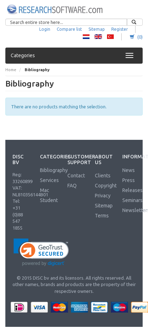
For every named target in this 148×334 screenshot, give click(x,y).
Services (49, 180)
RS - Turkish (110, 36)
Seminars (132, 200)
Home (10, 70)
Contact (76, 175)
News (128, 170)
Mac (44, 190)
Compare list (69, 29)
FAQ (72, 185)
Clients (103, 175)
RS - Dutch (86, 36)
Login (44, 29)
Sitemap (96, 29)
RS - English (98, 36)
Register (119, 29)
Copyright (106, 185)
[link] (41, 252)
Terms (102, 215)
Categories (23, 55)
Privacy (103, 195)
